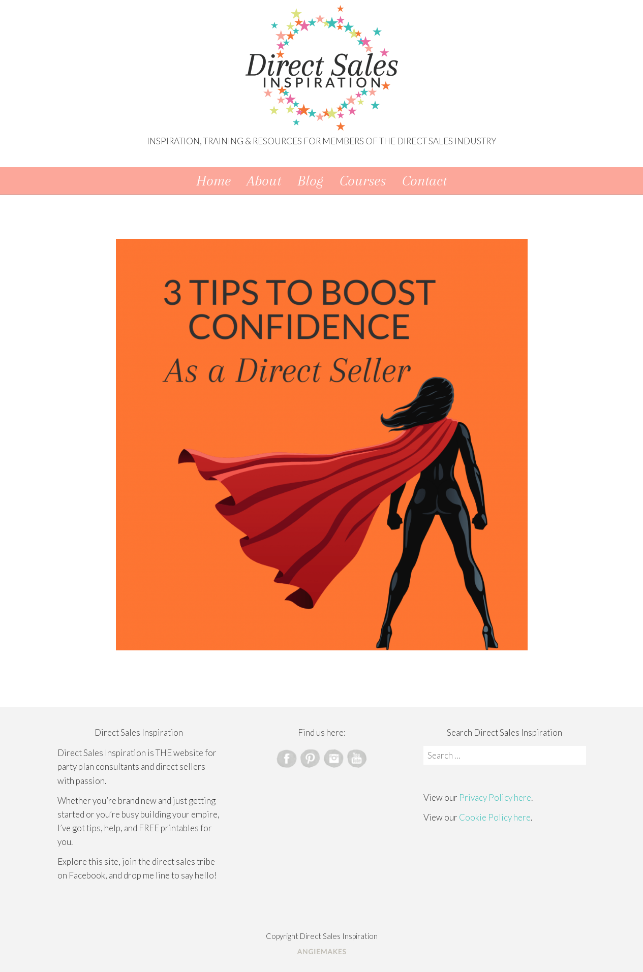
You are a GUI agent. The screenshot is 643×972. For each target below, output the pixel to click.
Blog (310, 180)
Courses (363, 180)
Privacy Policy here (495, 797)
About (264, 180)
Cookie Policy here (495, 817)
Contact (424, 180)
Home (213, 180)
